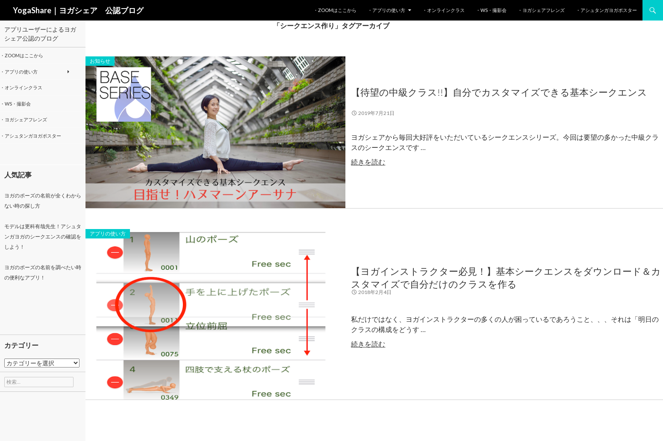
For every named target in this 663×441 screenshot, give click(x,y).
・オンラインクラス (443, 10)
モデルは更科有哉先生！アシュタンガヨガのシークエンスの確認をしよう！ (42, 236)
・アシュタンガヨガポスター (606, 10)
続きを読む (377, 162)
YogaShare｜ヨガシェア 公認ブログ (78, 10)
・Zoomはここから (335, 10)
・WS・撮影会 (491, 10)
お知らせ (100, 61)
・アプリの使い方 (386, 10)
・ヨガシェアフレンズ (541, 10)
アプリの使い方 (108, 233)
